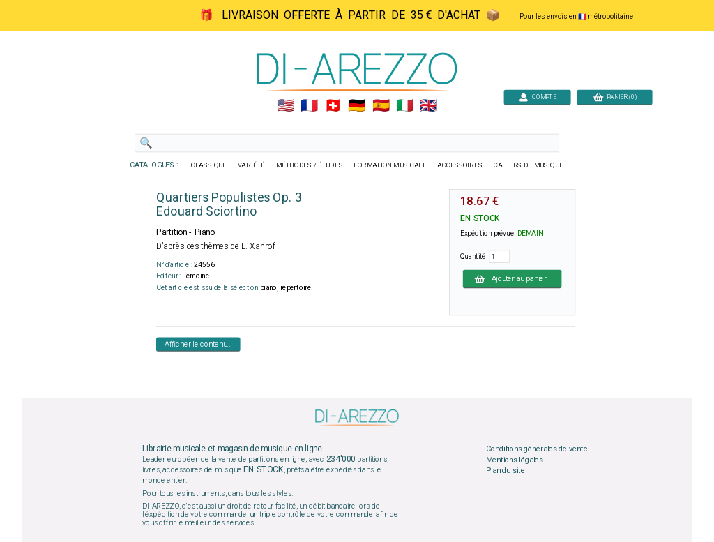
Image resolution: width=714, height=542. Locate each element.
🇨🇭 (333, 106)
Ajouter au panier (512, 278)
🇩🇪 (356, 106)
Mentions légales (514, 459)
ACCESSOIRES (460, 165)
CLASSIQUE (209, 165)
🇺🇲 (285, 106)
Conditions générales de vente (537, 449)
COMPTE (537, 96)
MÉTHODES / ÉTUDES (309, 165)
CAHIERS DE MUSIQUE (528, 165)
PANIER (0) (615, 96)
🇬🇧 (428, 106)
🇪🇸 (381, 106)
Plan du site (505, 470)
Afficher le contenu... (198, 343)
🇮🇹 (404, 106)
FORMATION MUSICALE (390, 165)
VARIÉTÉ (251, 165)
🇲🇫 (309, 106)
